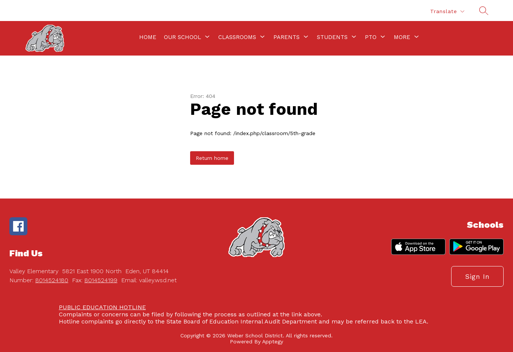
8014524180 (51, 280)
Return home (212, 158)
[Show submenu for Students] (332, 37)
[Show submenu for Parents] (286, 37)
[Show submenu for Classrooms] (237, 37)
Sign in (477, 276)
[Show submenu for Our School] (182, 37)
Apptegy (272, 341)
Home (147, 37)
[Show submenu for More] (402, 37)
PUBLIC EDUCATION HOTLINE (102, 307)
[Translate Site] (447, 11)
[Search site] (483, 10)
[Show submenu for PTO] (370, 37)
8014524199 (100, 280)
